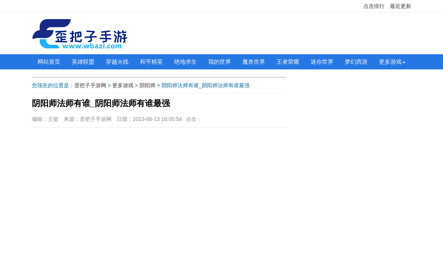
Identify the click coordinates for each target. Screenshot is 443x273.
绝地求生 (185, 61)
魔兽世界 (253, 61)
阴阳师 (148, 85)
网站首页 (49, 61)
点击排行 (374, 6)
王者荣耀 (287, 61)
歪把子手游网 (90, 85)
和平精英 (151, 61)
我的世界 (219, 61)
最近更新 (400, 6)
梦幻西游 (356, 61)
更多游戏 (390, 61)
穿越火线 (117, 61)
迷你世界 (322, 61)
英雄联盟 (83, 61)
